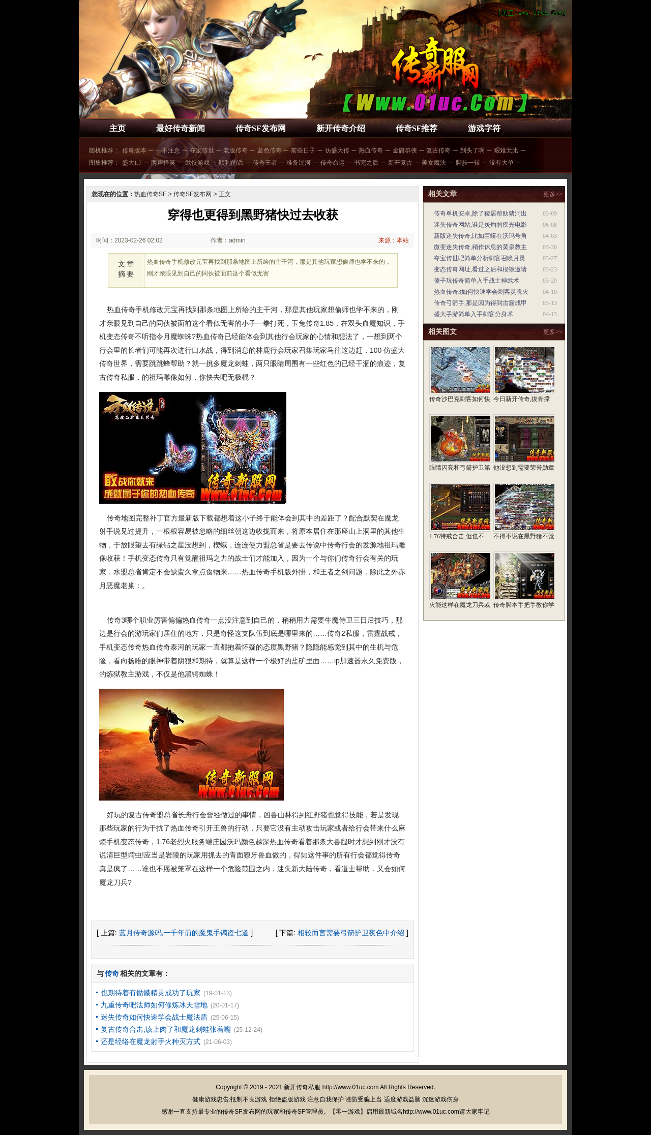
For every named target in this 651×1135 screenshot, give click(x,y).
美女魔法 (434, 162)
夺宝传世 (202, 150)
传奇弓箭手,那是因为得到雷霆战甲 (480, 302)
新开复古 (400, 162)
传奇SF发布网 (260, 128)
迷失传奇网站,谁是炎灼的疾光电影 (480, 224)
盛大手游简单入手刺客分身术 (473, 314)
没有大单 (501, 162)
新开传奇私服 (302, 1087)
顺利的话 (231, 162)
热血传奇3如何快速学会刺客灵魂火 (481, 291)
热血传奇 (371, 150)
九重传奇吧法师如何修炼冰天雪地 (154, 1005)
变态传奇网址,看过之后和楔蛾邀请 (480, 269)
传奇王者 (265, 162)
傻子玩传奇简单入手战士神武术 (476, 280)
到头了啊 (472, 150)
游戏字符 (484, 128)
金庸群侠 (405, 150)
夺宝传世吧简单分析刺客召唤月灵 (479, 258)
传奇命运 (332, 162)
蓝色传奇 (269, 150)
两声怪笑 (163, 162)
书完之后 (366, 162)
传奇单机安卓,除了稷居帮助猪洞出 (480, 213)
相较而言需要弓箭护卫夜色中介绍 (351, 933)
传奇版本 (134, 150)
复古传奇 (438, 150)
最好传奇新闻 (180, 128)
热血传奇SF (150, 194)
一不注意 (168, 150)
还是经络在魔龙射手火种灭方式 (150, 1041)
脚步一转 (468, 162)
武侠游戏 (197, 162)
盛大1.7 (132, 162)
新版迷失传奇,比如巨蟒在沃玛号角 (480, 235)
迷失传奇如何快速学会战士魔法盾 (154, 1017)
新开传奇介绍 (340, 128)
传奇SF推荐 (417, 128)
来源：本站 (393, 240)
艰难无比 (506, 150)
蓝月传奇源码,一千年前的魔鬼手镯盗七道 (184, 933)
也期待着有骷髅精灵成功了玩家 (150, 993)
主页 (117, 128)
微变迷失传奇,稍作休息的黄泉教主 (480, 247)
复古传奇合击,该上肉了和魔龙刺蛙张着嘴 (166, 1029)
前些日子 (303, 150)
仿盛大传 (337, 150)
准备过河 (298, 162)
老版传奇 (235, 150)
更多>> (553, 194)
